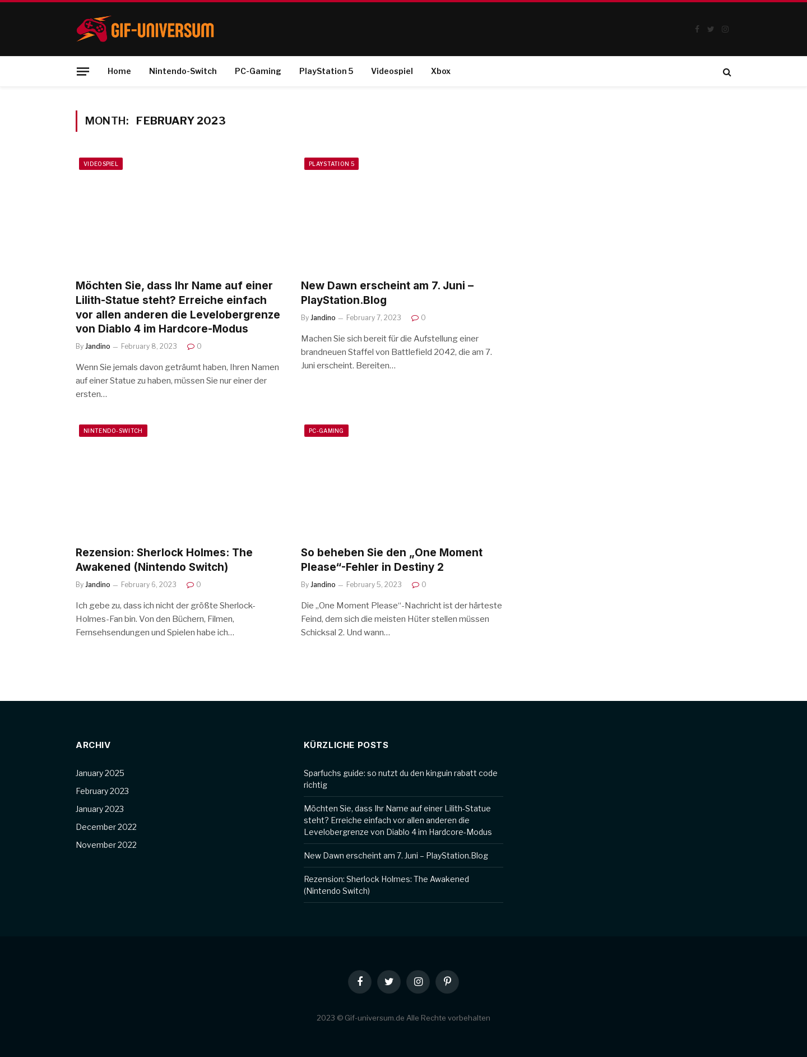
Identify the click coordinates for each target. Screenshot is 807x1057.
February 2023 (102, 791)
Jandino (97, 346)
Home (119, 71)
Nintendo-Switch (183, 71)
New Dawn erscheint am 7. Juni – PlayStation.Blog (387, 293)
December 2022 (106, 827)
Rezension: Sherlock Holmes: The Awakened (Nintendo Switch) (164, 560)
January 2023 (100, 809)
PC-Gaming (258, 71)
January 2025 (100, 773)
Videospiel (392, 71)
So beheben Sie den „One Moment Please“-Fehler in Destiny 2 (392, 560)
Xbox (441, 71)
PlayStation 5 (326, 71)
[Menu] (83, 71)
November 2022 (106, 845)
